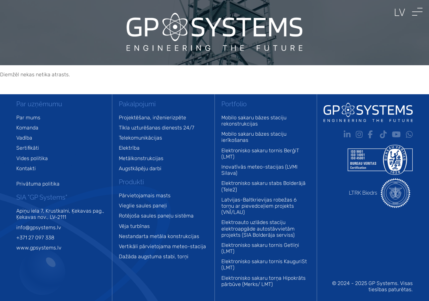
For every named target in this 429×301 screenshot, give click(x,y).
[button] (417, 12)
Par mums (28, 117)
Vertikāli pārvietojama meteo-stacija (162, 246)
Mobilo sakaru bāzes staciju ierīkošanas (253, 137)
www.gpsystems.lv (39, 248)
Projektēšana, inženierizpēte (152, 117)
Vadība (24, 138)
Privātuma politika (38, 184)
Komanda (27, 128)
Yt (396, 134)
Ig (359, 134)
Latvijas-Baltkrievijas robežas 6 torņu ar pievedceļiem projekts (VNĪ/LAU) (259, 206)
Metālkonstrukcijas (141, 158)
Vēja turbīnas (134, 226)
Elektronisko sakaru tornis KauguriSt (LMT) (264, 264)
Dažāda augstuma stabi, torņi (153, 256)
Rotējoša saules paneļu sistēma (156, 216)
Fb (371, 134)
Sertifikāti (27, 148)
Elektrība (129, 148)
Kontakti (26, 168)
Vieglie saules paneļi (143, 206)
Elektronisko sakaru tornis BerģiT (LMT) (260, 153)
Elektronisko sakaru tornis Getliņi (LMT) (260, 248)
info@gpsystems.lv (38, 227)
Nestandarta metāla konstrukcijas (159, 236)
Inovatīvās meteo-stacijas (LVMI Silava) (259, 170)
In (347, 134)
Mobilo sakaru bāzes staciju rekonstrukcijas (253, 120)
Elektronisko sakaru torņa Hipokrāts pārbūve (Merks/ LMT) (263, 281)
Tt (383, 134)
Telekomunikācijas (140, 138)
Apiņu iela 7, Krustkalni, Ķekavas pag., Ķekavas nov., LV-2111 (60, 214)
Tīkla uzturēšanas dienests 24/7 (156, 128)
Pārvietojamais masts (145, 195)
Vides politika (32, 158)
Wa (409, 134)
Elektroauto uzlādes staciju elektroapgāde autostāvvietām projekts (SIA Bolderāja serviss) (258, 228)
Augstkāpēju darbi (140, 168)
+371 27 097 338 (35, 237)
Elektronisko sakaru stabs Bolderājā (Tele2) (263, 186)
